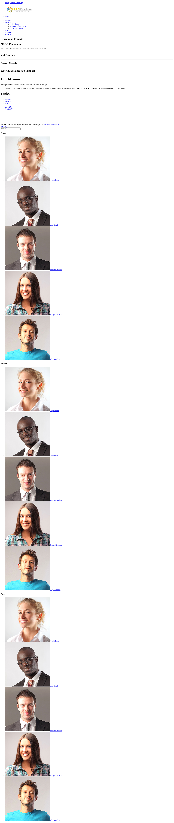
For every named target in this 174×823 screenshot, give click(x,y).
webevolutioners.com (51, 124)
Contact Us (9, 109)
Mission (8, 20)
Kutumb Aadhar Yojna (18, 26)
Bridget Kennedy (33, 314)
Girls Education (15, 24)
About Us (8, 32)
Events (7, 30)
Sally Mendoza (32, 359)
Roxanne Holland (33, 270)
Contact (8, 34)
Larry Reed (31, 225)
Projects (8, 22)
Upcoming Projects (16, 28)
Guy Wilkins (32, 180)
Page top (4, 126)
